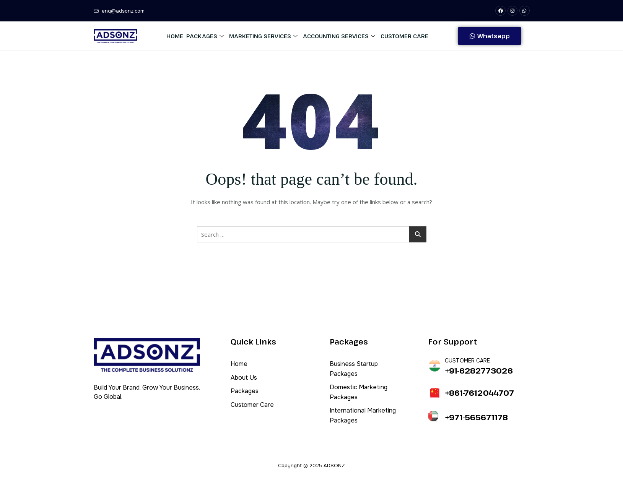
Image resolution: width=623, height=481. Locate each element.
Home (174, 36)
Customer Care (404, 36)
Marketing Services (263, 36)
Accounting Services (339, 36)
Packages (205, 36)
